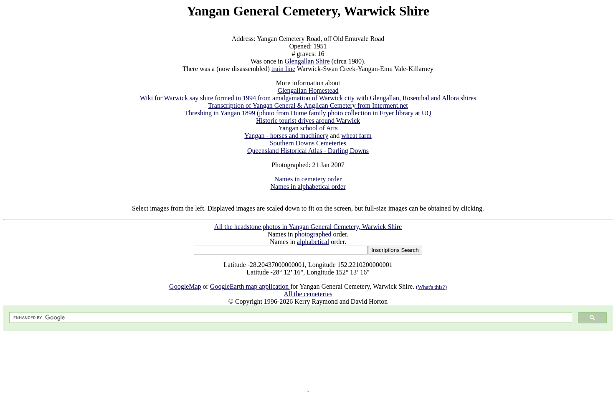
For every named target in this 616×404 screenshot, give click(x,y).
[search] (289, 318)
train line (283, 68)
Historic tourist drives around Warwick (308, 120)
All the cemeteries (308, 293)
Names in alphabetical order (308, 186)
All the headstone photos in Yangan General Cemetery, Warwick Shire (308, 226)
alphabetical (313, 241)
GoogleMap (185, 286)
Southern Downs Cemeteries (308, 143)
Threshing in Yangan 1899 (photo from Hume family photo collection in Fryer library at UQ (308, 113)
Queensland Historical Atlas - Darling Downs (308, 150)
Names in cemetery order (308, 179)
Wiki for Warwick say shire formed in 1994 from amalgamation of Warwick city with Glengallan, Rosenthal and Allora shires (308, 98)
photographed (313, 234)
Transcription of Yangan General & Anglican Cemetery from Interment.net (308, 105)
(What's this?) (431, 287)
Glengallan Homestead (307, 90)
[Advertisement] (308, 360)
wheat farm (356, 135)
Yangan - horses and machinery (286, 135)
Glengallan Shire (307, 61)
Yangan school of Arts (308, 128)
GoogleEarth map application (250, 286)
